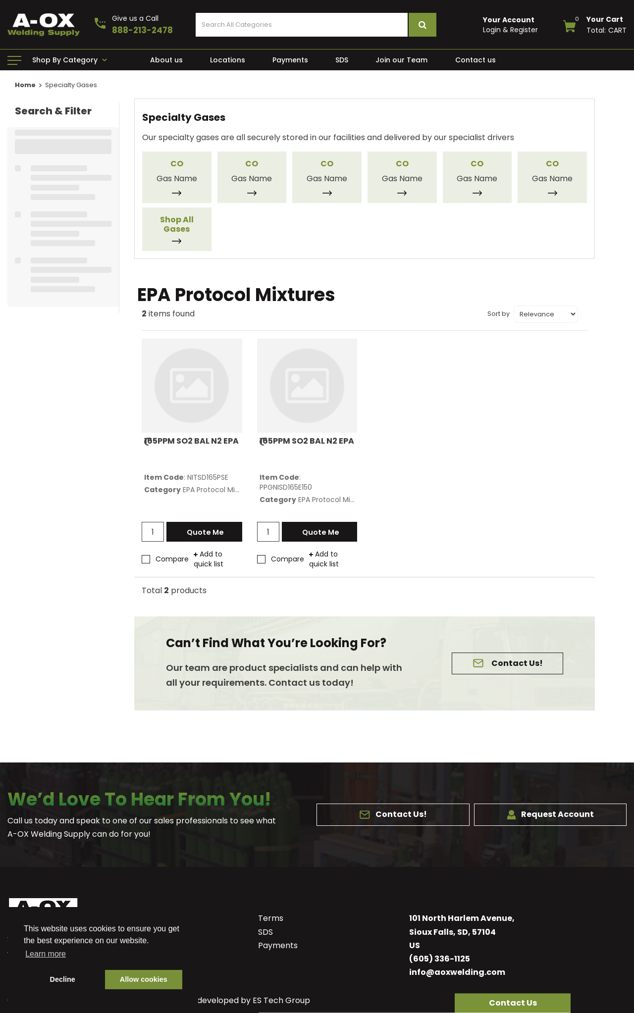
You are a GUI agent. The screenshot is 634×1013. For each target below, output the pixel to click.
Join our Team (401, 60)
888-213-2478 (142, 30)
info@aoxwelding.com (457, 972)
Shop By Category (65, 60)
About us (166, 60)
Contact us (475, 60)
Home (25, 85)
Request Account (550, 814)
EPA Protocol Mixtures (219, 490)
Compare (165, 559)
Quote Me (207, 532)
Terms (270, 918)
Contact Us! (514, 663)
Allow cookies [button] (143, 979)
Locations (227, 60)
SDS (341, 60)
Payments (290, 60)
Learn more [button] (45, 954)
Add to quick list (208, 559)
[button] (513, 1003)
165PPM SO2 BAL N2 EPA (191, 441)
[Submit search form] (422, 25)
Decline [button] (62, 979)
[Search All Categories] (315, 24)
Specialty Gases (71, 85)
